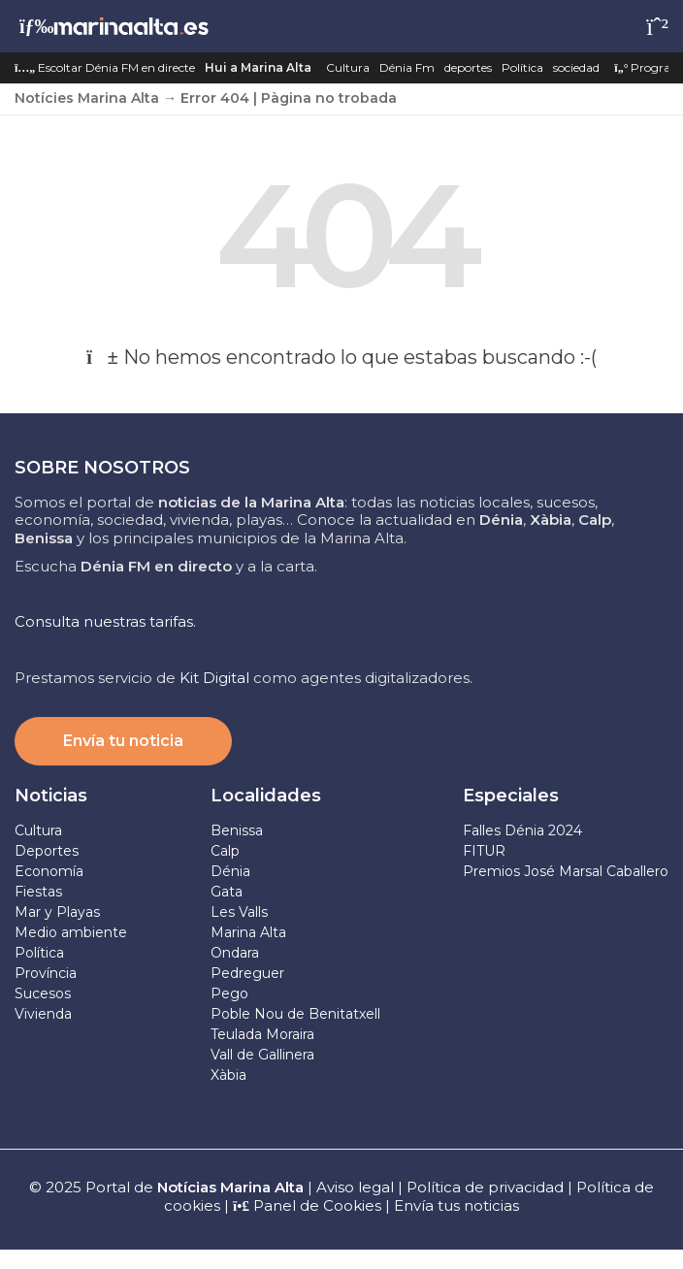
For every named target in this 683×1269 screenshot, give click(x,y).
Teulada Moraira (262, 1034)
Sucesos (43, 993)
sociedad (576, 67)
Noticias (51, 795)
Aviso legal (355, 1187)
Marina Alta (248, 932)
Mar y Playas (57, 912)
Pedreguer (247, 973)
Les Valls (239, 912)
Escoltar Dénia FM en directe (105, 67)
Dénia (230, 871)
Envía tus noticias (456, 1205)
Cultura (348, 67)
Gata (227, 891)
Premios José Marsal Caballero (565, 871)
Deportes (47, 851)
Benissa (237, 830)
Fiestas (38, 891)
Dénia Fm (407, 67)
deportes (468, 67)
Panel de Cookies (307, 1205)
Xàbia (228, 1075)
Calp (225, 851)
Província (46, 973)
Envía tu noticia (123, 741)
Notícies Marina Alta (87, 98)
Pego (229, 993)
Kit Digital (214, 677)
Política (522, 67)
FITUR (484, 851)
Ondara (235, 952)
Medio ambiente (71, 932)
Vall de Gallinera (262, 1054)
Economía (49, 871)
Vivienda (43, 1014)
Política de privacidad (487, 1187)
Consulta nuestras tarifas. (105, 621)
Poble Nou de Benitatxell (295, 1014)
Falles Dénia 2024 (522, 830)
